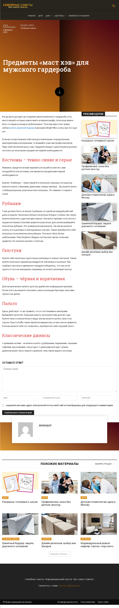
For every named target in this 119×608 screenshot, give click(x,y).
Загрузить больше (59, 554)
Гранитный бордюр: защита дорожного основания (96, 225)
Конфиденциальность (68, 602)
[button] (113, 6)
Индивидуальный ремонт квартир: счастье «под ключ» (97, 545)
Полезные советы (28, 28)
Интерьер (46, 539)
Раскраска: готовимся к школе (98, 140)
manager (45, 425)
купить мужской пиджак (22, 128)
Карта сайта (103, 602)
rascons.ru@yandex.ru (69, 585)
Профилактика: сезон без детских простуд (95, 168)
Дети (5, 497)
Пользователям (88, 602)
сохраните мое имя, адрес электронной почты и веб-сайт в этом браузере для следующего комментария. (59, 405)
